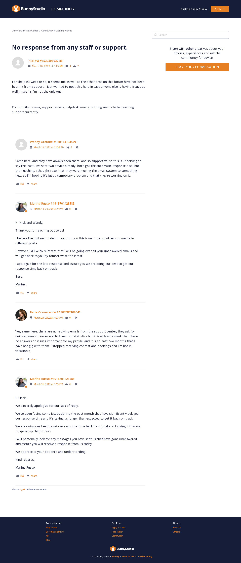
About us (177, 527)
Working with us (64, 30)
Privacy (115, 556)
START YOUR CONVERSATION (197, 67)
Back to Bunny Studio (194, 9)
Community (63, 8)
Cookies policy (144, 556)
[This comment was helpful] (20, 184)
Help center (51, 527)
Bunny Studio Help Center (25, 30)
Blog (48, 540)
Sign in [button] (219, 9)
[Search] (190, 35)
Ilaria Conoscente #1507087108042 (55, 312)
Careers (176, 531)
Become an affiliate (55, 531)
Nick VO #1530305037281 (45, 61)
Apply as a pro (118, 527)
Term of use (128, 556)
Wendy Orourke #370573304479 (53, 142)
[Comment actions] (78, 147)
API (47, 535)
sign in (23, 489)
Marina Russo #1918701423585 (52, 203)
